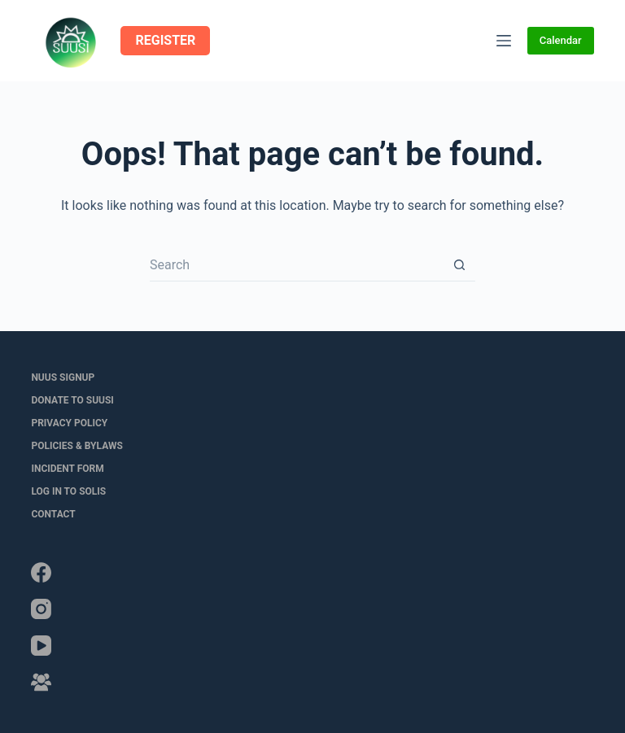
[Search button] (459, 265)
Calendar (561, 40)
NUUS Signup (62, 377)
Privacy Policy (69, 423)
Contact (53, 514)
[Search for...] (296, 265)
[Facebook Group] (41, 682)
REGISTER (165, 40)
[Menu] (503, 40)
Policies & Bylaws (76, 446)
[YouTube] (41, 645)
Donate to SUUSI (72, 400)
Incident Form (67, 468)
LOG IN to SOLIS (68, 491)
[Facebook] (41, 572)
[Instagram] (41, 609)
